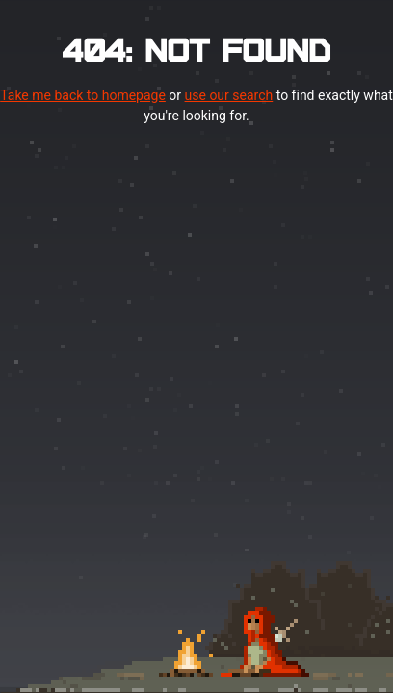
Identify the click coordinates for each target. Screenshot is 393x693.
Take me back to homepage (83, 95)
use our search (229, 95)
